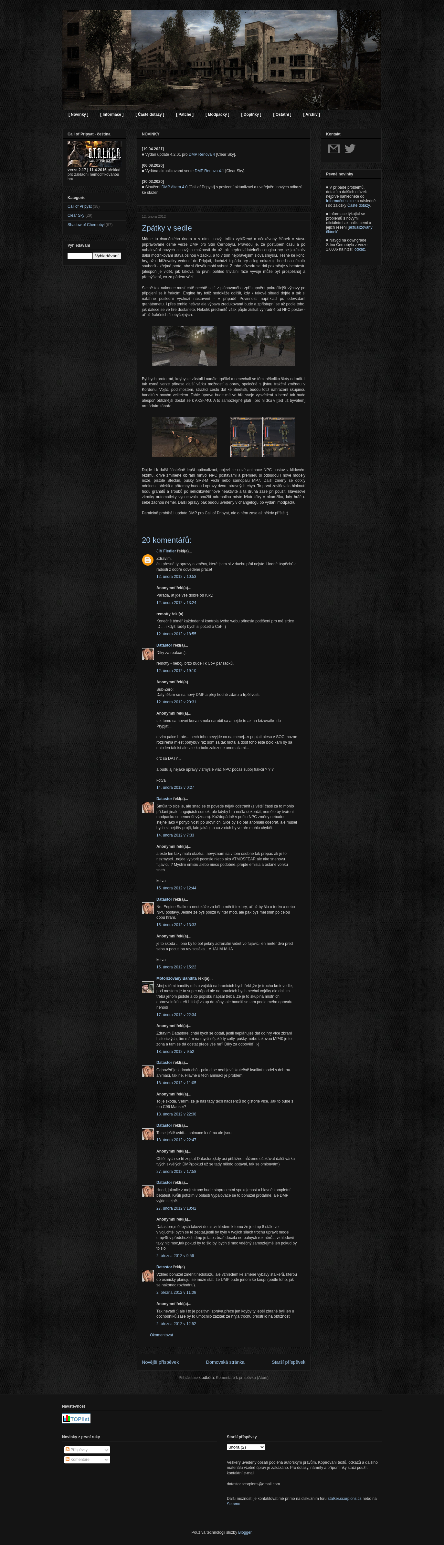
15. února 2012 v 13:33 (176, 925)
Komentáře (78, 1459)
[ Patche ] (185, 114)
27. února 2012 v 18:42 (176, 1208)
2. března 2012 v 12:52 (176, 1324)
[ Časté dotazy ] (149, 114)
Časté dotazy (358, 205)
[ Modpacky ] (217, 114)
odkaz (359, 249)
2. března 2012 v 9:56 (175, 1255)
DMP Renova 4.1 (209, 171)
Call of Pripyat (80, 206)
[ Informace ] (111, 114)
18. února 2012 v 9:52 (175, 1051)
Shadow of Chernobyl (86, 225)
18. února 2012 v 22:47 (176, 1140)
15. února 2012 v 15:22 (176, 967)
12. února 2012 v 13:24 (176, 602)
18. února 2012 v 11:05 (176, 1083)
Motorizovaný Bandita (176, 978)
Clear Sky (76, 215)
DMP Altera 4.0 (174, 187)
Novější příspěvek (160, 1362)
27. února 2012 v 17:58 (176, 1171)
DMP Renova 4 (202, 154)
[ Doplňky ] (251, 114)
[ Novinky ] (78, 114)
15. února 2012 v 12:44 (176, 888)
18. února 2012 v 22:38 (176, 1114)
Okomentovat (161, 1335)
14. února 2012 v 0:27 (175, 787)
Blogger (244, 1532)
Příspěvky (77, 1450)
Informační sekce (340, 201)
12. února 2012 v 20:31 (176, 702)
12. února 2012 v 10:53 (176, 576)
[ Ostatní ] (282, 114)
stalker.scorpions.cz (345, 1498)
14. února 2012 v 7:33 (175, 835)
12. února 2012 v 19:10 (176, 671)
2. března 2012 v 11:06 (176, 1292)
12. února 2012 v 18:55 (176, 634)
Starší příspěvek (288, 1362)
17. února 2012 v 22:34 (176, 1015)
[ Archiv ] (311, 114)
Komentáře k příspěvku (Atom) (242, 1377)
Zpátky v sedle (167, 227)
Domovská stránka (225, 1362)
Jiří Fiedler (166, 551)
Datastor (164, 645)
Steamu (233, 1504)
